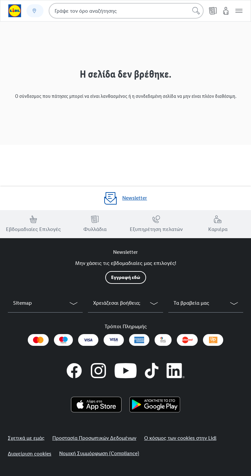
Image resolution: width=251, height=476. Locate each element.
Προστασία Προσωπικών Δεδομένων (94, 438)
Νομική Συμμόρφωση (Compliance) (99, 453)
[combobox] (126, 11)
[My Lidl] (226, 11)
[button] (239, 11)
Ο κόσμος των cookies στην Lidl (180, 438)
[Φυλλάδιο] (213, 11)
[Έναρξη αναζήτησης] (196, 10)
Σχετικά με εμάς (26, 438)
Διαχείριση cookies (29, 454)
